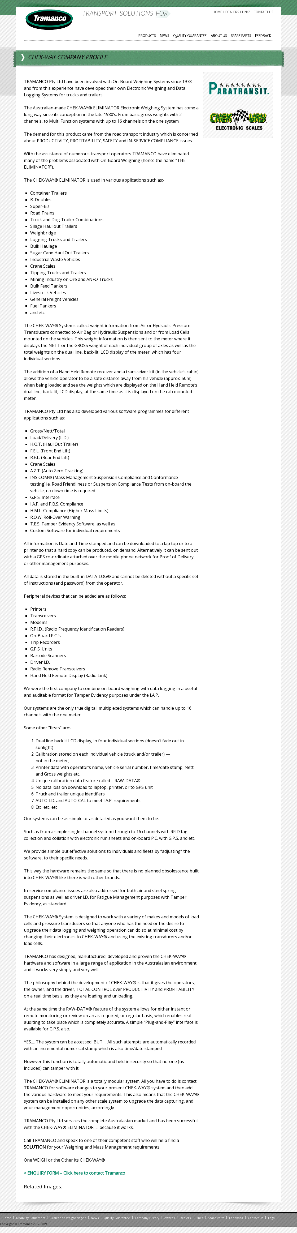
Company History (147, 1218)
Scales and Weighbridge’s (68, 1218)
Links (246, 12)
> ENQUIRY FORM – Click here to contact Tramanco (74, 1173)
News (164, 35)
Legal (272, 1218)
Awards (169, 1218)
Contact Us (263, 12)
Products (147, 35)
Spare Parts (241, 35)
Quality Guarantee (190, 35)
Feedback (263, 35)
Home (217, 12)
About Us (219, 35)
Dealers (232, 12)
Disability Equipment (30, 1218)
